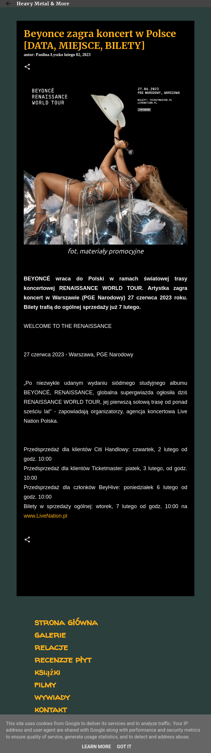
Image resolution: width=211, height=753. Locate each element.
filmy (45, 684)
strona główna (65, 622)
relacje (51, 647)
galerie (50, 634)
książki (47, 672)
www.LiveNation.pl (45, 516)
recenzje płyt (62, 659)
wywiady (52, 696)
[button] (27, 67)
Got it (124, 746)
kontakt (50, 709)
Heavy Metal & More (43, 4)
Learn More (96, 746)
